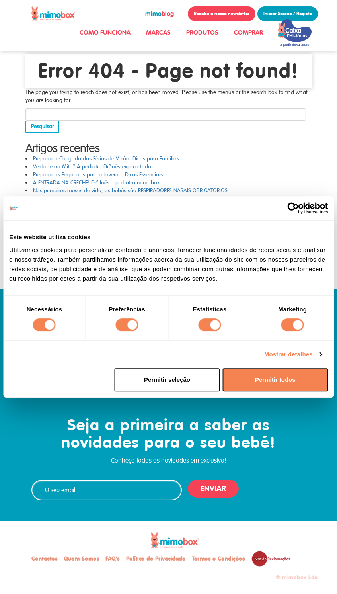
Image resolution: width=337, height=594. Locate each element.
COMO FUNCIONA (105, 32)
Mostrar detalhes (288, 354)
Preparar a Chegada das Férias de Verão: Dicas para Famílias (106, 158)
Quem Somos (81, 558)
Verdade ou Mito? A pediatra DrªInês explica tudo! (93, 166)
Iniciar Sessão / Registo (287, 13)
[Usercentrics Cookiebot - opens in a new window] (293, 208)
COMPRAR (248, 32)
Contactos (44, 558)
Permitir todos (275, 379)
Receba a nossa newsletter (221, 13)
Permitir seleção (167, 379)
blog (159, 14)
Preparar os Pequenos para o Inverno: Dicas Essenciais (98, 174)
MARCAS (158, 32)
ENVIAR (213, 489)
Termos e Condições (218, 558)
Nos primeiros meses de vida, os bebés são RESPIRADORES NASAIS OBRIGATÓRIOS (130, 190)
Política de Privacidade (156, 558)
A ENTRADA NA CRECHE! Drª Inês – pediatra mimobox (96, 182)
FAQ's (112, 558)
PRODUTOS (202, 32)
